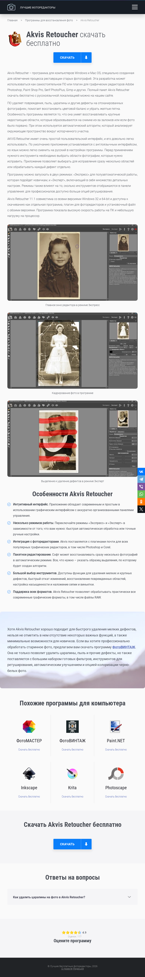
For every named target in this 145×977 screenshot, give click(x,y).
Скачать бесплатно (29, 749)
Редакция (78, 968)
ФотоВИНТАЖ (123, 647)
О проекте (66, 968)
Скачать (67, 57)
